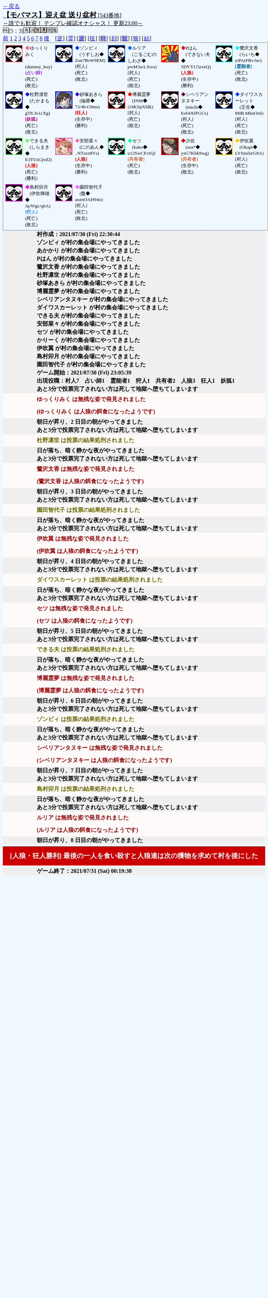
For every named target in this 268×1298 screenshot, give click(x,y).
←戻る (11, 6)
